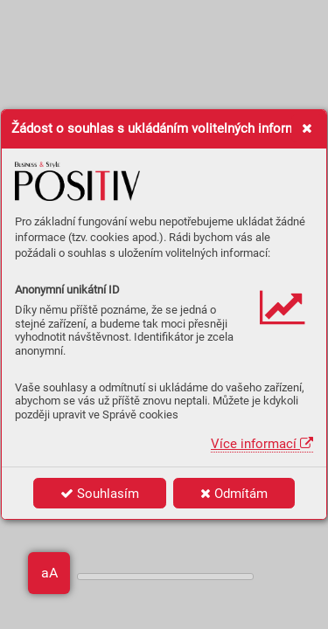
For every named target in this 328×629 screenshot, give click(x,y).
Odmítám (234, 493)
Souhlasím (99, 493)
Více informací (262, 444)
